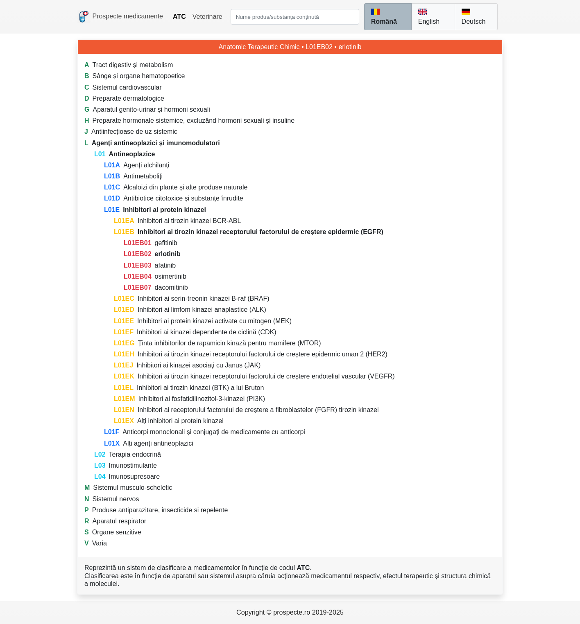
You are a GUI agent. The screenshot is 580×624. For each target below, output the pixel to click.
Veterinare (207, 16)
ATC (179, 16)
